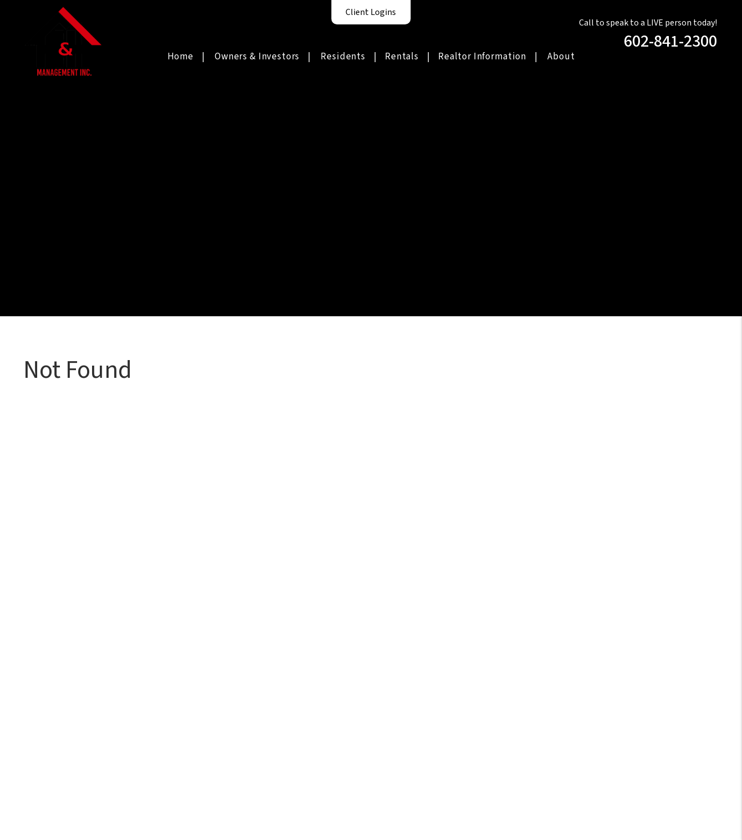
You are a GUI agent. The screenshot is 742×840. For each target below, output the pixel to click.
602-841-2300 (670, 41)
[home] (63, 40)
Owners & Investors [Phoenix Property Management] (257, 56)
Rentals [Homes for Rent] (402, 56)
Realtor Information (482, 56)
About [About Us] (561, 56)
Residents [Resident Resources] (343, 56)
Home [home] (180, 56)
